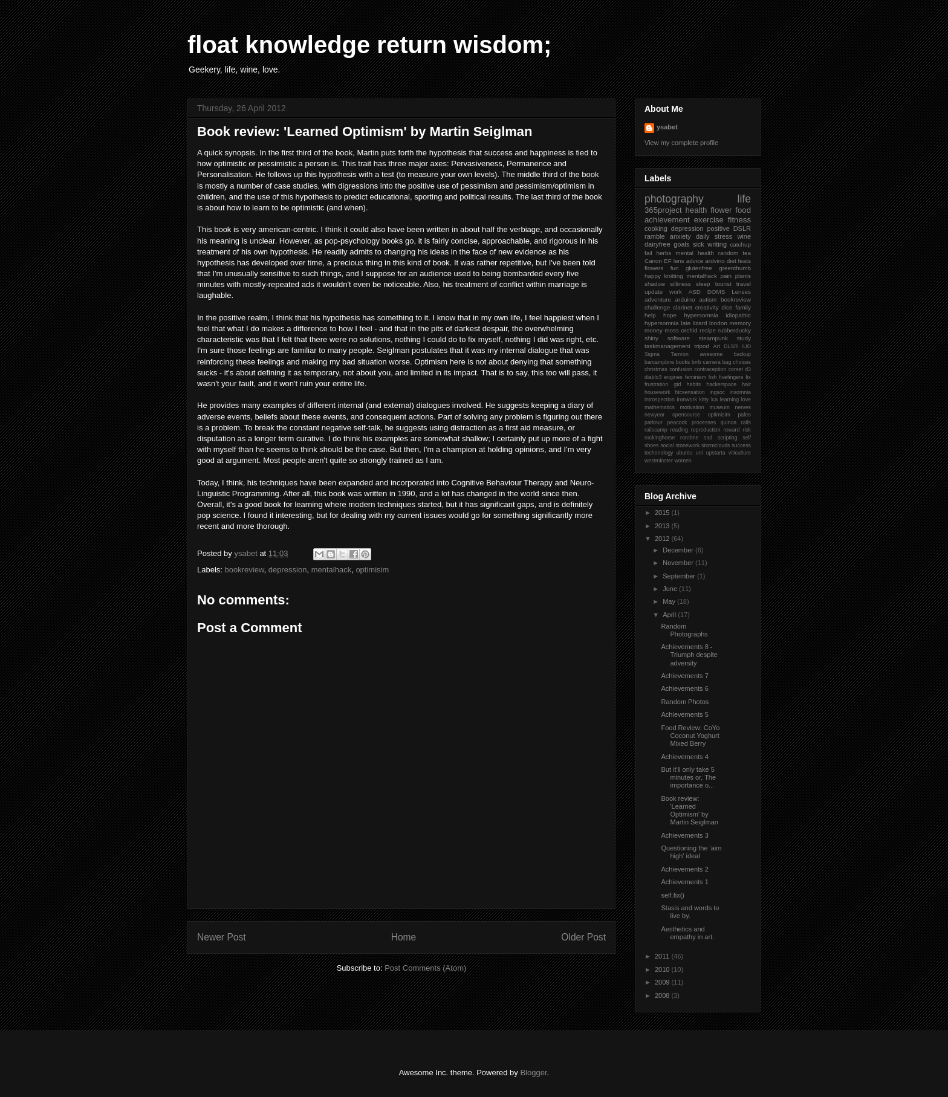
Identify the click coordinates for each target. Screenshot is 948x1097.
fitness (739, 219)
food (743, 210)
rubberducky (734, 330)
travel (743, 283)
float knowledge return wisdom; (369, 44)
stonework (687, 445)
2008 (663, 995)
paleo (744, 415)
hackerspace (721, 384)
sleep (703, 283)
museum (719, 407)
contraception (710, 369)
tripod (701, 346)
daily (703, 236)
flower (721, 210)
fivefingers (731, 377)
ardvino (714, 260)
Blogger (533, 1072)
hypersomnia (701, 315)
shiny (651, 338)
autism (707, 299)
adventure (657, 299)
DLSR (731, 346)
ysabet (667, 127)
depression (287, 569)
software (678, 338)
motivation (692, 407)
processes (704, 422)
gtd (677, 384)
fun (674, 268)
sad (708, 438)
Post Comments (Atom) (425, 967)
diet (731, 260)
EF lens (674, 260)
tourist (723, 283)
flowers (653, 268)
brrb (696, 362)
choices (742, 362)
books (683, 362)
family (743, 307)
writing (717, 244)
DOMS (716, 291)
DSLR (742, 228)
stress (723, 236)
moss (671, 330)
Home (404, 937)
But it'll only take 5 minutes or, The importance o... (688, 777)
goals (681, 244)
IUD (746, 346)
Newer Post (221, 937)
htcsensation (689, 392)
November (679, 562)
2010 (663, 969)
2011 (663, 956)
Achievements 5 (684, 714)
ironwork (687, 399)
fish (713, 377)
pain (726, 276)
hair (746, 384)
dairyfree (657, 244)
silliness (680, 283)
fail (648, 253)
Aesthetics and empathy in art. (687, 932)
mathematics (659, 407)
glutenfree (699, 268)
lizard (700, 323)
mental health (694, 253)
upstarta (716, 453)
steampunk (713, 338)
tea (746, 253)
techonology (658, 453)
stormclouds (715, 445)
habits (694, 384)
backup (742, 354)
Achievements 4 (684, 756)
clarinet (682, 307)
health (696, 210)
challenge (657, 307)
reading (679, 430)
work (675, 291)
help (650, 315)
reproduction (706, 430)
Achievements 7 (684, 675)
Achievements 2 (684, 869)
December (679, 550)
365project (663, 210)
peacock (677, 422)
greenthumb (735, 268)
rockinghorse (659, 438)
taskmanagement (667, 346)
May (670, 601)
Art (716, 346)
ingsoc (717, 392)
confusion (680, 369)
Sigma (652, 354)
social (667, 445)
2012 (663, 538)
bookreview (244, 569)
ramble (654, 236)
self (746, 438)
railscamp (655, 430)
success (741, 445)
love (746, 399)
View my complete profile (681, 142)
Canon (653, 260)
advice (695, 260)
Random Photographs (684, 630)
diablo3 (652, 377)
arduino (685, 299)
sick (698, 244)
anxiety (680, 236)
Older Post (583, 937)
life (745, 199)
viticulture (740, 453)
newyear (654, 415)
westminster (658, 461)
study (743, 338)
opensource (686, 415)
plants (743, 276)
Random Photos (685, 701)
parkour (653, 422)
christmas (655, 369)
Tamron (680, 354)
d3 (748, 369)
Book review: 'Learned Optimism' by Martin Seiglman (689, 810)
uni (699, 453)
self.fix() (672, 895)
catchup (740, 244)
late (685, 323)
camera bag (717, 362)
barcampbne (659, 362)
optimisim (372, 569)
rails (746, 422)
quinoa (728, 422)
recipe (708, 330)
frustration (656, 384)
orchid (689, 330)
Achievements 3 (684, 835)
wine (744, 236)
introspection (659, 399)
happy (652, 276)
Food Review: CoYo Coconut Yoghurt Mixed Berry (690, 735)
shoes (651, 445)
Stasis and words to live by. (690, 911)
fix (748, 377)
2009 (663, 982)
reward (732, 430)
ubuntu (685, 453)
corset (736, 369)
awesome (711, 354)
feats (744, 260)
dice (726, 307)
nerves (743, 407)
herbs (664, 253)
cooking (655, 228)
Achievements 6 (684, 688)
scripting (728, 438)
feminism (695, 377)
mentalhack (331, 569)
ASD (695, 291)
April (670, 614)
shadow (654, 283)
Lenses (741, 291)
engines (673, 377)
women (682, 461)
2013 (663, 525)
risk (746, 430)
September (680, 576)
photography (674, 199)
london (718, 323)
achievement (667, 219)
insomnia (740, 392)
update (653, 291)
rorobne (689, 438)
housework (657, 392)
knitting (673, 276)
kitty (704, 399)
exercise (709, 219)
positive (718, 228)
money (653, 330)
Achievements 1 (684, 881)
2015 (663, 512)
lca (714, 399)
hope (670, 315)
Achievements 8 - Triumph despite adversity (689, 654)
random (728, 253)
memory (740, 323)
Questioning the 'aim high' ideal (691, 851)
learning (729, 399)
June (671, 588)
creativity (707, 307)
